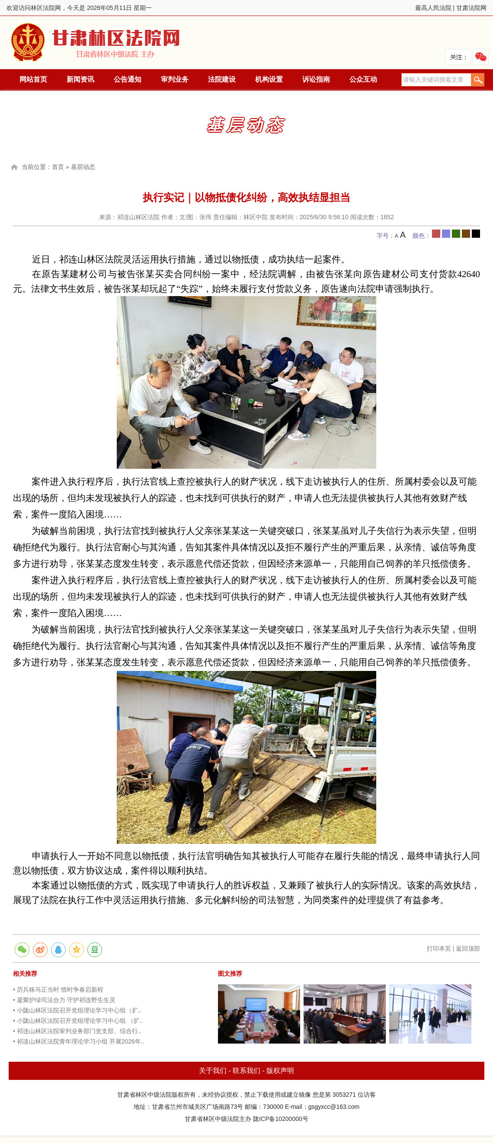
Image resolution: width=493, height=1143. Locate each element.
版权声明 (280, 1070)
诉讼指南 (316, 79)
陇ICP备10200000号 (280, 1118)
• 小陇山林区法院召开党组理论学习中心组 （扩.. (78, 1020)
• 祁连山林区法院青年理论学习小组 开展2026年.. (78, 1041)
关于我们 (213, 1070)
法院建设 (222, 79)
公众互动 (363, 79)
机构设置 (269, 79)
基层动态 (83, 166)
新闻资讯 (80, 79)
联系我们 (246, 1070)
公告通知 (127, 79)
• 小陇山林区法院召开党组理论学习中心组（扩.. (77, 1010)
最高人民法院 (433, 7)
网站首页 (33, 79)
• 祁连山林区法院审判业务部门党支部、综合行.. (77, 1031)
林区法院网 (96, 42)
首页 (58, 166)
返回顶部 (468, 948)
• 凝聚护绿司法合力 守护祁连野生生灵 (64, 999)
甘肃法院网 (471, 7)
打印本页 (439, 948)
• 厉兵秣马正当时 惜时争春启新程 (58, 989)
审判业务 (175, 79)
